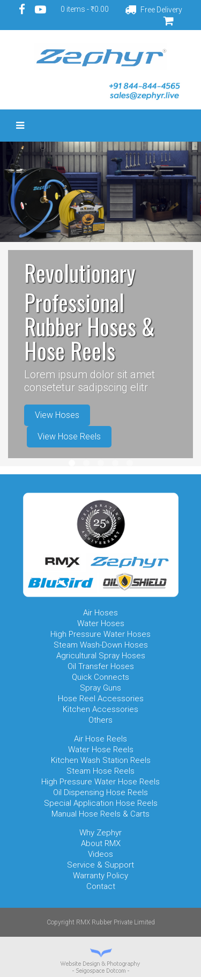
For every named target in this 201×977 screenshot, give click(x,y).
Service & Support (100, 865)
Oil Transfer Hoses (101, 666)
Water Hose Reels (100, 749)
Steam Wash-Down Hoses (101, 645)
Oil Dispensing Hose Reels (100, 792)
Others (100, 720)
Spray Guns (100, 688)
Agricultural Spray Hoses (100, 655)
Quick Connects (100, 677)
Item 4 (115, 463)
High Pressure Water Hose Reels (100, 782)
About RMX (101, 843)
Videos (100, 854)
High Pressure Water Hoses (100, 634)
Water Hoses (100, 623)
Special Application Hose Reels (101, 803)
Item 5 (129, 463)
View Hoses (57, 415)
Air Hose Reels (100, 739)
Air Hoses (100, 613)
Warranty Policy (100, 875)
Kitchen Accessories (100, 709)
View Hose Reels (69, 436)
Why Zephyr (100, 833)
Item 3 (101, 463)
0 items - (85, 9)
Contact (100, 886)
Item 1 (72, 463)
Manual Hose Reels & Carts (100, 814)
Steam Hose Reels (100, 771)
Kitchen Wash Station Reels (101, 760)
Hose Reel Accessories (101, 698)
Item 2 (86, 463)
